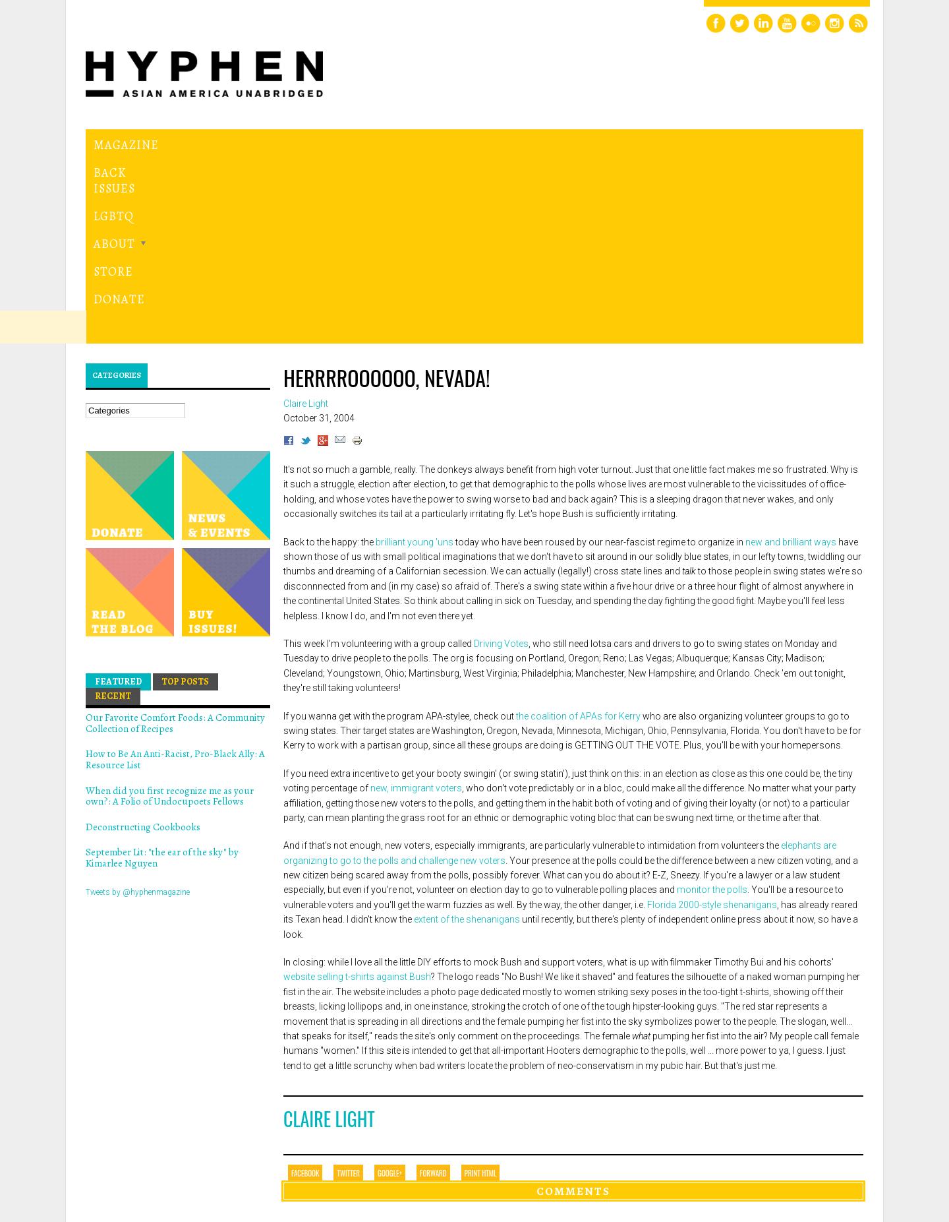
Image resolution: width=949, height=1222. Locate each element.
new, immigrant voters (416, 606)
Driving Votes (501, 462)
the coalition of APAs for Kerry (578, 534)
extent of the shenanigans (467, 738)
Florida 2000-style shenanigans (712, 723)
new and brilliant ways (790, 360)
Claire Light (329, 937)
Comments (573, 1009)
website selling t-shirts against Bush (357, 795)
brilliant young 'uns (414, 360)
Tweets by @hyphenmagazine (138, 710)
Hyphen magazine (147, 1156)
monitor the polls (712, 708)
